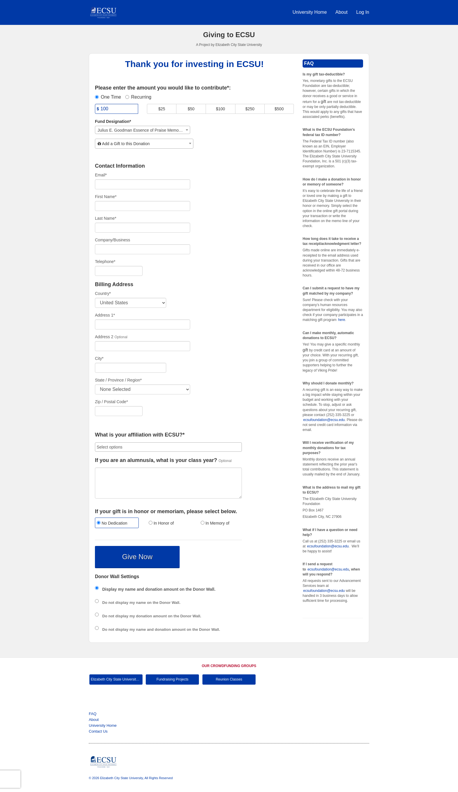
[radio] (117, 524)
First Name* (106, 196)
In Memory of (215, 523)
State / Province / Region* (118, 380)
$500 (279, 108)
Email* (101, 175)
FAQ (92, 714)
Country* (103, 293)
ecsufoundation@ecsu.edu (324, 420)
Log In (362, 12)
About (342, 12)
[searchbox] (168, 447)
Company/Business (112, 240)
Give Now (137, 557)
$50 (191, 108)
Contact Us (98, 731)
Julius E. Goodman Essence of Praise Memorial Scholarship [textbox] (144, 130)
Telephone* (105, 261)
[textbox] (144, 143)
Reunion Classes (229, 679)
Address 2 (104, 336)
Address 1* (105, 315)
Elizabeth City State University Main (117, 679)
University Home (310, 12)
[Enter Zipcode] (119, 411)
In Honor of (161, 523)
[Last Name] (142, 228)
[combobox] (142, 130)
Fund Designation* (113, 121)
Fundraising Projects (172, 679)
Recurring (138, 97)
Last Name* (105, 218)
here (341, 320)
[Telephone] (119, 271)
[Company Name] (142, 249)
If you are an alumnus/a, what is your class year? (156, 460)
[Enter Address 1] (142, 324)
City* (99, 358)
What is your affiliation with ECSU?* (140, 435)
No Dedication (112, 523)
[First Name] (142, 206)
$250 (249, 108)
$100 (220, 108)
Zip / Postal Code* (111, 401)
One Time (108, 97)
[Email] (142, 184)
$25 (161, 108)
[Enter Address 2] (142, 346)
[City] (130, 368)
